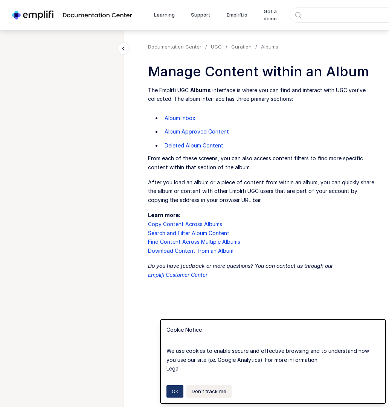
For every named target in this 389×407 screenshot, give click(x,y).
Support (201, 15)
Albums (269, 47)
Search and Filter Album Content (188, 233)
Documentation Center (174, 47)
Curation (241, 47)
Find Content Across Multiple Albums (194, 241)
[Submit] (298, 15)
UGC (216, 47)
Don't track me (209, 391)
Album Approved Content (197, 131)
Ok (175, 391)
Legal (173, 368)
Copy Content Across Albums (185, 224)
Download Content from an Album (190, 251)
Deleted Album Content (194, 145)
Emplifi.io (237, 15)
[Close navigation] (123, 49)
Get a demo (270, 15)
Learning (164, 15)
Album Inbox (180, 118)
